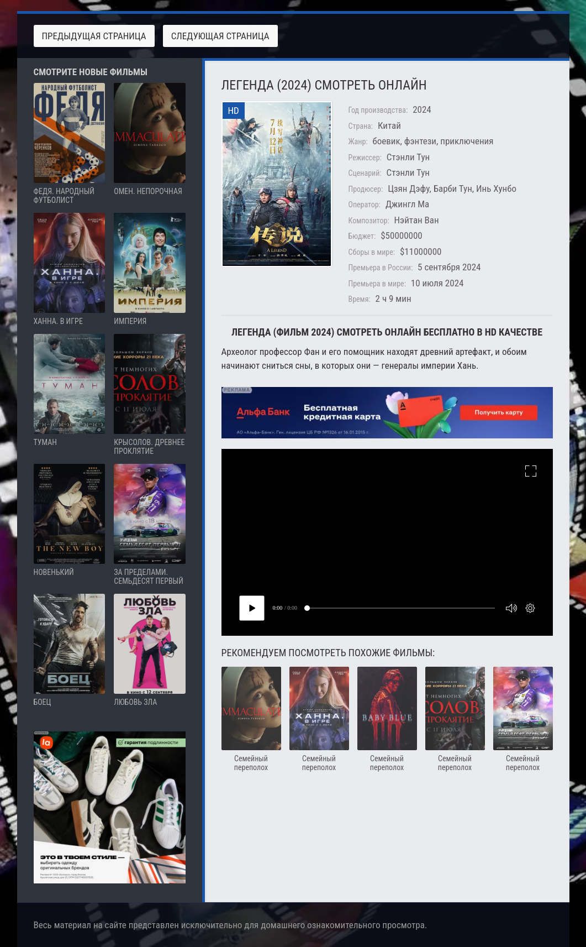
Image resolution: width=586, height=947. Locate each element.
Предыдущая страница (94, 35)
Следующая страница (220, 35)
